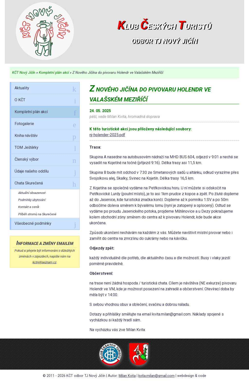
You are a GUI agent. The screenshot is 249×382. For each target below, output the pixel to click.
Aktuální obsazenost (31, 193)
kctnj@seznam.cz (44, 262)
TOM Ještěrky (45, 148)
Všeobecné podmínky (45, 224)
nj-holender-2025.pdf (107, 135)
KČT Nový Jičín (23, 73)
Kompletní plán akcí (54, 73)
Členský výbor (45, 160)
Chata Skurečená (45, 184)
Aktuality (45, 88)
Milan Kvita (127, 376)
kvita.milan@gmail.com (156, 376)
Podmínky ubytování (31, 200)
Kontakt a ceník (28, 207)
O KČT (45, 100)
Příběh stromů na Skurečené (37, 214)
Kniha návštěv (45, 136)
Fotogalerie (45, 124)
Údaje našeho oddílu (45, 172)
